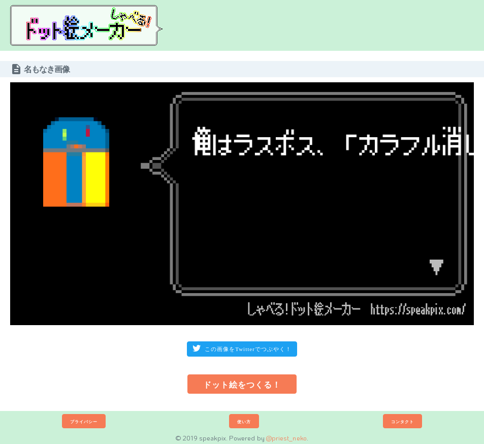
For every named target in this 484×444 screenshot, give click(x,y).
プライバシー (84, 421)
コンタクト (402, 421)
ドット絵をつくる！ (242, 384)
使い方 (244, 421)
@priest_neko (286, 438)
